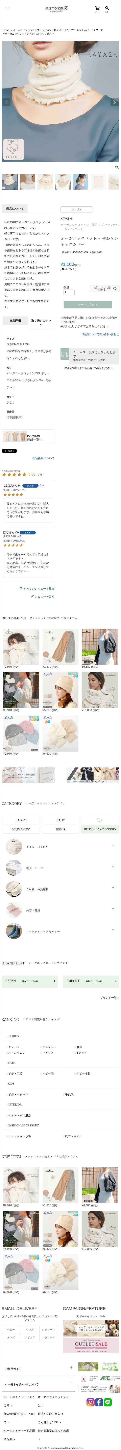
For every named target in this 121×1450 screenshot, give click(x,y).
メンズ (11, 1337)
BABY (60, 820)
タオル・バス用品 (19, 1115)
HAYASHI (66, 218)
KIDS (100, 820)
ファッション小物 (19, 1136)
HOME (6, 30)
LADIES (21, 820)
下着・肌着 (15, 1074)
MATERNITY (21, 829)
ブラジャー (49, 1047)
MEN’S (60, 829)
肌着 (79, 1047)
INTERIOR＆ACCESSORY (100, 829)
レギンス (48, 1053)
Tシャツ (81, 1053)
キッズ (30, 1329)
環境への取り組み (51, 1413)
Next (115, 102)
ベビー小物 (83, 1074)
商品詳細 (15, 321)
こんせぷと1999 (50, 1422)
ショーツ (14, 1047)
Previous (6, 102)
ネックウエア (66, 30)
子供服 (69, 1094)
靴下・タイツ (73, 1136)
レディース (48, 1329)
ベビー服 (48, 1074)
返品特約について (43, 458)
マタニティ (48, 1337)
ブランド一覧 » (109, 997)
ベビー (11, 1329)
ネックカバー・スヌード (89, 30)
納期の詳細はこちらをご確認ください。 (90, 368)
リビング (30, 1337)
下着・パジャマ (18, 1094)
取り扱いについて (41, 323)
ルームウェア (16, 1053)
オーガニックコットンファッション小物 (34, 30)
